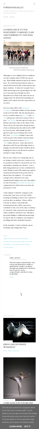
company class (7, 241)
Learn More (15, 426)
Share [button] (5, 236)
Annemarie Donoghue (21, 238)
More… (12, 17)
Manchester (6, 244)
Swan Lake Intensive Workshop (14, 345)
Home (5, 17)
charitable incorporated (26, 183)
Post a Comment (13, 350)
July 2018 (25, 115)
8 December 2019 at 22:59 (18, 259)
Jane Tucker (11, 120)
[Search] (34, 3)
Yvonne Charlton (8, 247)
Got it (27, 426)
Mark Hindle (14, 244)
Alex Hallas (15, 135)
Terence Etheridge (24, 244)
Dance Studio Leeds (18, 241)
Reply (12, 277)
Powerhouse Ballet (13, 7)
